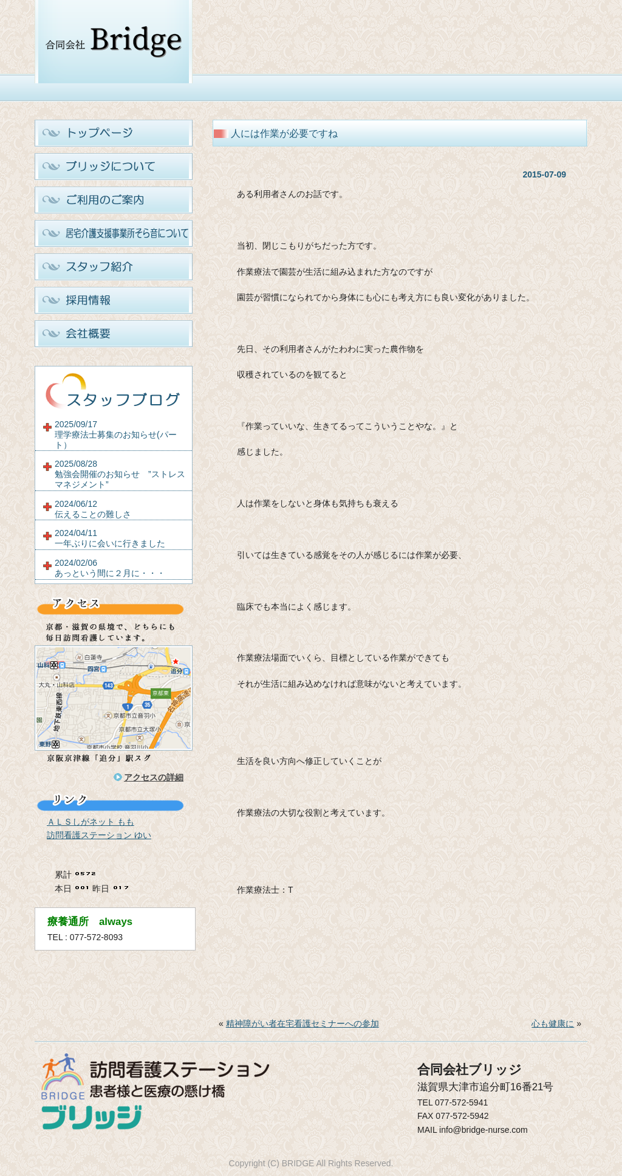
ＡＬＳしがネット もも (90, 822)
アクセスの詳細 (153, 777)
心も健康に (552, 1023)
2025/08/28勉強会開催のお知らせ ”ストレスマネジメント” (120, 474)
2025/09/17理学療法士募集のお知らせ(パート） (116, 434)
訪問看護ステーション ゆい (99, 835)
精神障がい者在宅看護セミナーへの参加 (302, 1023)
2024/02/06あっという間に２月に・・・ (110, 568)
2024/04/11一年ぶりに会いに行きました (110, 538)
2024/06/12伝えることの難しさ (93, 509)
